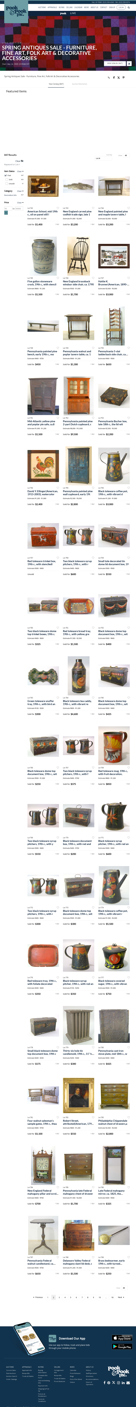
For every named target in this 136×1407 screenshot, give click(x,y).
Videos (72, 1382)
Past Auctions (11, 1373)
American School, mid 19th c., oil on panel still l (42, 213)
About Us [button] (94, 7)
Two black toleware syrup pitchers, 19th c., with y (41, 842)
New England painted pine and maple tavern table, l (113, 213)
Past (14, 175)
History (88, 1370)
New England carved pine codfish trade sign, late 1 (77, 213)
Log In (121, 7)
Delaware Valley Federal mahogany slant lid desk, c (77, 1262)
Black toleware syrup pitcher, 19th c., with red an (113, 842)
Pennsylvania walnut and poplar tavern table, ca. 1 (77, 353)
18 (112, 1297)
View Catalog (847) (115, 63)
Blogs (72, 1376)
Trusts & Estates (27, 1376)
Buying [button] (61, 7)
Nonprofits (26, 1373)
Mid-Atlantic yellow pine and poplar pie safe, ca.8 (41, 423)
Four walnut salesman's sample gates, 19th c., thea (42, 1122)
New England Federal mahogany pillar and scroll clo (42, 1193)
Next (121, 1297)
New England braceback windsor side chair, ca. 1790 (78, 283)
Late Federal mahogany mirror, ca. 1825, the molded (111, 1193)
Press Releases (75, 1373)
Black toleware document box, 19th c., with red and (77, 842)
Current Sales (11, 1370)
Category (8, 191)
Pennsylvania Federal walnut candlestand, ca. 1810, (40, 1263)
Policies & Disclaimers (42, 1395)
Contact (103, 7)
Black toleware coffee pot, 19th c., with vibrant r (113, 912)
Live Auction (12, 43)
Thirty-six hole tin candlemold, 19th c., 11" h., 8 (78, 1053)
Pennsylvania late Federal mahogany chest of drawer (78, 1192)
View (120, 155)
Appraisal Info (27, 1370)
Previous (38, 1297)
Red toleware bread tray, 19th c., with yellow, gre (77, 633)
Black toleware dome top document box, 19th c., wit (113, 633)
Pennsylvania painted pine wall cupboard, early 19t (78, 493)
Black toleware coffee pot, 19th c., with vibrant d (113, 493)
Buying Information (42, 1371)
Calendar (78, 7)
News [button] (86, 7)
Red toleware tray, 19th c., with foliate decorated (42, 982)
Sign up (112, 7)
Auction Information (79, 84)
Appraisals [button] (52, 7)
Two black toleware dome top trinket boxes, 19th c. (41, 633)
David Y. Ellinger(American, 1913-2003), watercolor (42, 493)
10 (100, 1297)
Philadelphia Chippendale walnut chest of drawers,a (112, 1122)
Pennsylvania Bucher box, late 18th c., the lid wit (112, 423)
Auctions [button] (42, 7)
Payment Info (43, 1386)
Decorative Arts (10, 195)
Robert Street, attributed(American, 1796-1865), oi (78, 1123)
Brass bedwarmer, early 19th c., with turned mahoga (111, 1263)
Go (6, 212)
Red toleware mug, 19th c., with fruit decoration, (113, 772)
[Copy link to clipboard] (108, 77)
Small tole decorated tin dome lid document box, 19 (113, 563)
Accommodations (92, 1379)
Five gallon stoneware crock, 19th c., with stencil (41, 283)
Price (6, 202)
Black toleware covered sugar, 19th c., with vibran (112, 982)
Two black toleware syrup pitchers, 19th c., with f (77, 772)
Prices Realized (59, 1381)
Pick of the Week (76, 1379)
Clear (19, 171)
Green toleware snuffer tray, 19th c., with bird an (41, 702)
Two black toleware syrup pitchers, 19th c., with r (77, 563)
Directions (89, 1376)
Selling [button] (69, 7)
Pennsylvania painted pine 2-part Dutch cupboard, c (78, 423)
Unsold (15, 183)
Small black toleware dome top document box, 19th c (42, 1052)
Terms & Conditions (42, 1400)
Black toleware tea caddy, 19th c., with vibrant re (77, 702)
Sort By (109, 155)
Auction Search (11, 1376)
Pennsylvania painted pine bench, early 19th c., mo (42, 353)
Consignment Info (58, 1371)
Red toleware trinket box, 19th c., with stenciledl (41, 563)
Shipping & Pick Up (43, 1390)
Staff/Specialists (91, 1373)
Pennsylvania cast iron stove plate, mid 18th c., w (112, 1052)
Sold (15, 179)
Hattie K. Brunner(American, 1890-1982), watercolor (112, 284)
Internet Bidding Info (44, 1382)
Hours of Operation (89, 1383)
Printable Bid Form (42, 1376)
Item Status (9, 171)
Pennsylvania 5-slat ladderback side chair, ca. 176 (112, 354)
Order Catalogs (11, 1379)
